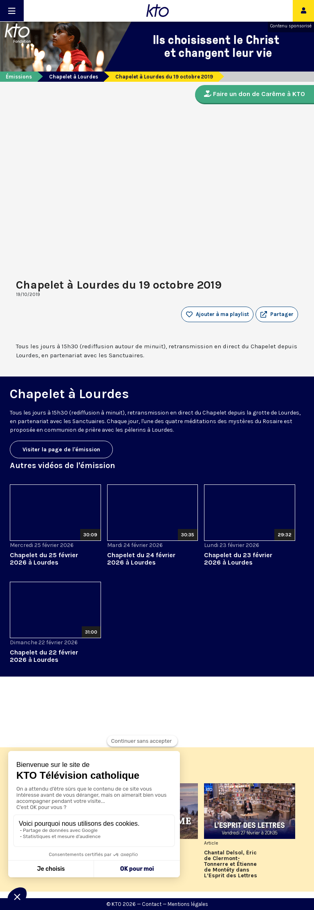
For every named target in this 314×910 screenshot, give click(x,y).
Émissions (19, 77)
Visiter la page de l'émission (61, 449)
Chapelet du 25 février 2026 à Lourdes (44, 558)
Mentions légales (188, 904)
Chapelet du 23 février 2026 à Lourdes (238, 558)
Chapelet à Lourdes (73, 77)
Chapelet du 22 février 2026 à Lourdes (44, 655)
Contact (151, 904)
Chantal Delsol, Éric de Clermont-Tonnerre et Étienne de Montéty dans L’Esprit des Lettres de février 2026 (230, 864)
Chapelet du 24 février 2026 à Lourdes (141, 558)
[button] (277, 314)
